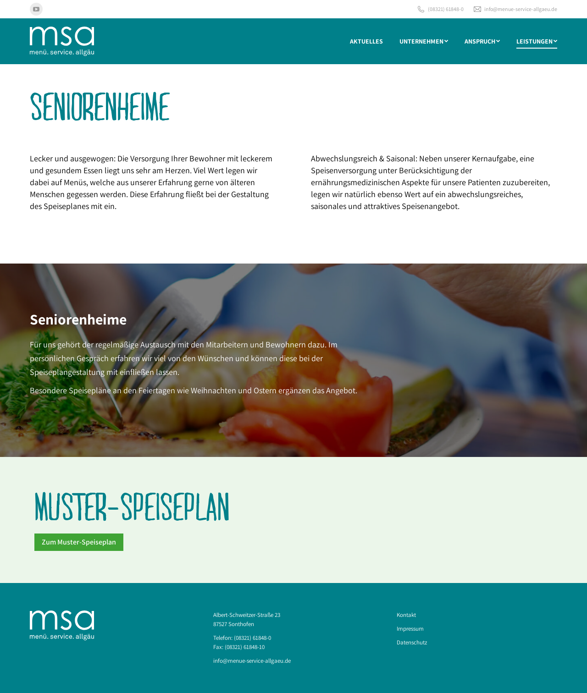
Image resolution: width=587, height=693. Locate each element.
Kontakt (406, 615)
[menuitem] (366, 41)
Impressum (410, 628)
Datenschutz (412, 642)
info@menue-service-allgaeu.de (515, 9)
